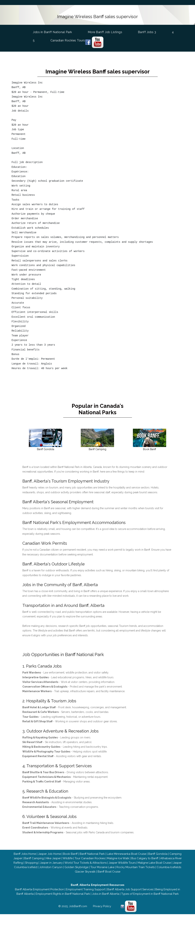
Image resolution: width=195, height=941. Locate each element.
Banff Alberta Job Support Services (130, 889)
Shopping (31, 862)
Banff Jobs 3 (148, 32)
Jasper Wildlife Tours (122, 862)
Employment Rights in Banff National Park (63, 893)
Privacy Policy (102, 906)
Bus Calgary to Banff (144, 858)
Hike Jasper (53, 858)
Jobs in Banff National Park (53, 32)
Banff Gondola (157, 854)
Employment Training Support (85, 889)
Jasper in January (51, 862)
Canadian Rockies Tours (69, 40)
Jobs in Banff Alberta (105, 893)
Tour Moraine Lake (102, 867)
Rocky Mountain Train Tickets (135, 867)
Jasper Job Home (49, 854)
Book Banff (70, 854)
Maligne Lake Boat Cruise (154, 862)
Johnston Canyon (50, 867)
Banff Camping (34, 858)
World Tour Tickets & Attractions (86, 862)
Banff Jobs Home (25, 854)
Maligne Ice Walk (118, 858)
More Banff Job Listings (106, 32)
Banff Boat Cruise (109, 871)
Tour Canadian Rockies (90, 858)
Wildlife (68, 858)
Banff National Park (92, 854)
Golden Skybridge (76, 867)
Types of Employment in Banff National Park (150, 893)
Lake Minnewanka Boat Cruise (126, 854)
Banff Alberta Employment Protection (39, 889)
